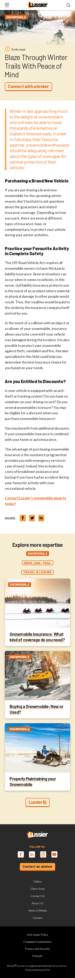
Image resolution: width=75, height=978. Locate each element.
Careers (38, 917)
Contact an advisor (37, 866)
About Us (38, 903)
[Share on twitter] (32, 518)
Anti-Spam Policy (37, 934)
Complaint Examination (37, 941)
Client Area (37, 888)
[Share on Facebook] (23, 518)
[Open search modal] (68, 5)
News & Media (38, 910)
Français (37, 955)
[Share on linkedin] (41, 518)
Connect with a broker (28, 86)
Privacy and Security (37, 948)
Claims (37, 881)
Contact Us (37, 896)
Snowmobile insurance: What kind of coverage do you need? (37, 636)
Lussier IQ (37, 802)
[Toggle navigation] (7, 5)
